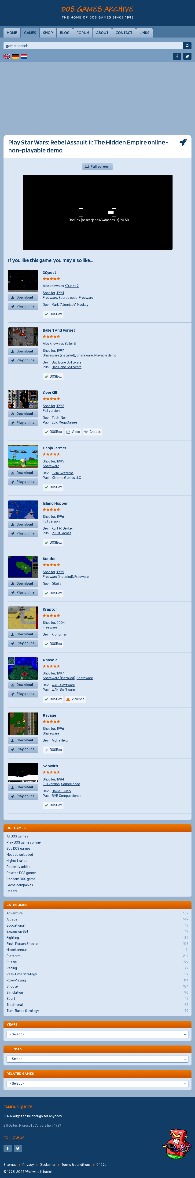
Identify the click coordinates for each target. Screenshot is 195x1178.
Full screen (100, 167)
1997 (60, 351)
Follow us (14, 1137)
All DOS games (17, 836)
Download (24, 297)
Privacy (28, 1165)
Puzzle (97, 962)
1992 (60, 406)
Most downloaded (20, 855)
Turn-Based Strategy (97, 1011)
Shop (48, 32)
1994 (60, 293)
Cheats (12, 891)
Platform (97, 956)
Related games (20, 1073)
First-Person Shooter (97, 944)
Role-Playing (97, 980)
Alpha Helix (60, 740)
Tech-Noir (59, 418)
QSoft (56, 584)
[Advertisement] (97, 95)
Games (30, 32)
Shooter (49, 293)
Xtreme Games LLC (66, 478)
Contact (124, 32)
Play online (25, 306)
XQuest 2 (72, 286)
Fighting (97, 938)
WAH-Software (63, 685)
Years (12, 1024)
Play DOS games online (24, 843)
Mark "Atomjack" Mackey (70, 305)
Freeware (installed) (58, 577)
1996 (60, 517)
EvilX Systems (63, 473)
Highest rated (17, 861)
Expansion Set (97, 931)
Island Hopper (55, 503)
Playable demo (105, 355)
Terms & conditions (76, 1165)
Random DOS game (21, 879)
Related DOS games (22, 873)
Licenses (14, 1049)
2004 (60, 623)
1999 (60, 572)
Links (144, 32)
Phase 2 (50, 659)
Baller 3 (70, 344)
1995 (60, 461)
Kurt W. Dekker (62, 528)
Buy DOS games (18, 849)
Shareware (85, 355)
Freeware (50, 298)
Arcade (97, 919)
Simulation (97, 992)
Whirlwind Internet (39, 1172)
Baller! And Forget (59, 330)
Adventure (97, 913)
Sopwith (50, 765)
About (102, 32)
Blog (65, 32)
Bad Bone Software (66, 362)
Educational (97, 925)
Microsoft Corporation (36, 1126)
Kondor (49, 558)
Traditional (97, 1005)
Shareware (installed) (59, 355)
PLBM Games (61, 533)
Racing (97, 968)
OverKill (50, 392)
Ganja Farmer (54, 447)
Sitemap (10, 1165)
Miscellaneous (97, 950)
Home (12, 32)
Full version (51, 411)
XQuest (49, 272)
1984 (60, 779)
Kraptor (50, 609)
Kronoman (59, 634)
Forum (83, 32)
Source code (68, 298)
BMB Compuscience (66, 796)
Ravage (49, 715)
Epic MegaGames (64, 422)
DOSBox (56, 314)
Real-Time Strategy (97, 974)
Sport (97, 998)
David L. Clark (61, 791)
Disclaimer (47, 1165)
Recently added (18, 867)
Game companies (20, 885)
